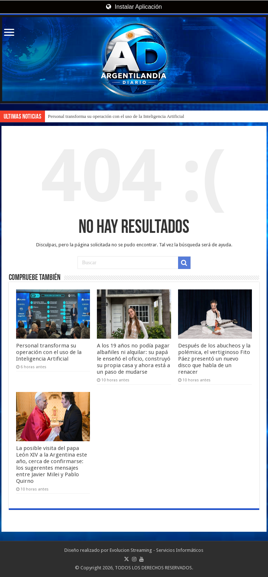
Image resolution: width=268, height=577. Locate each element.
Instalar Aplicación (134, 7)
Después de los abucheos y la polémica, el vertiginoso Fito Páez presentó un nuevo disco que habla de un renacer (214, 358)
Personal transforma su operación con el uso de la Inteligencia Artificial (116, 116)
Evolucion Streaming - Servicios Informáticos (156, 550)
